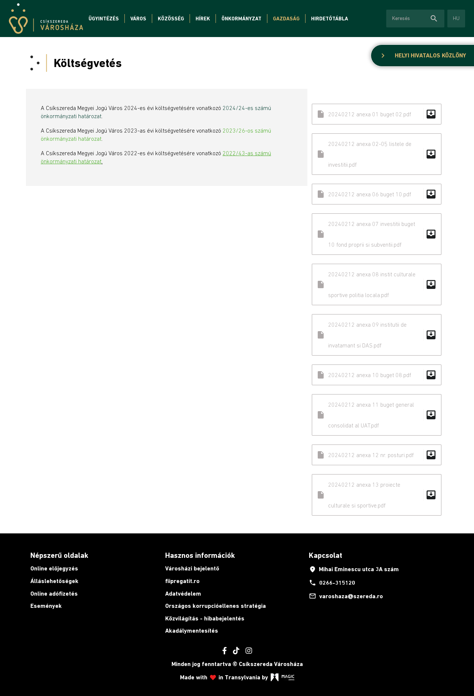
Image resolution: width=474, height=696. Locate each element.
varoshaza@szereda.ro (346, 596)
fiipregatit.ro (182, 581)
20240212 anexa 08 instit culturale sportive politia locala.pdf (376, 284)
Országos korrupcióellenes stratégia (215, 605)
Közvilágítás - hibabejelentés (204, 618)
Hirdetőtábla (329, 18)
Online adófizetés (54, 593)
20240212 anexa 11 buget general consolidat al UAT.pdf (376, 415)
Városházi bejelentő (192, 568)
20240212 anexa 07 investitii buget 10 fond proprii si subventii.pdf (376, 234)
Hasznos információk (200, 555)
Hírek (203, 18)
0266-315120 (332, 582)
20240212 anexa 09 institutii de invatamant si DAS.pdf (376, 335)
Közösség (171, 18)
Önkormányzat (241, 18)
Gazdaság (286, 18)
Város (138, 18)
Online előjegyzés (54, 568)
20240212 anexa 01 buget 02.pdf (376, 114)
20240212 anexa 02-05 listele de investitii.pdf (376, 154)
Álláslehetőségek (54, 581)
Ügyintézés (104, 18)
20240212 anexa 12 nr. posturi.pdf (376, 455)
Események (46, 605)
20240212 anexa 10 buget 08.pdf (376, 375)
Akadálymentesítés (191, 630)
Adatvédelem (183, 593)
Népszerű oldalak (59, 555)
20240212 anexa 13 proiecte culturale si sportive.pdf (376, 495)
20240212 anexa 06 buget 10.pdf (376, 194)
